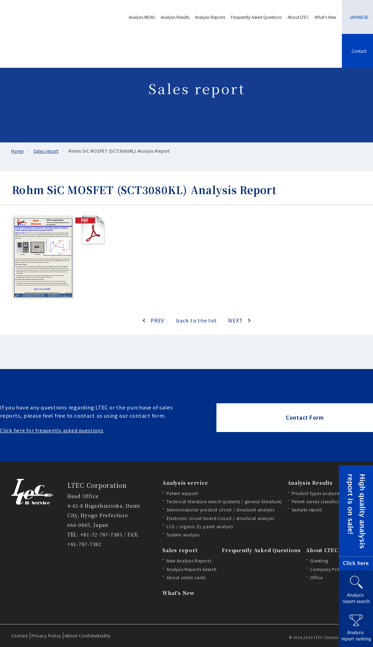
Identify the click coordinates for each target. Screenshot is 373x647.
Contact (19, 635)
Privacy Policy (46, 635)
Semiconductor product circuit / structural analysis (220, 509)
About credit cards (186, 577)
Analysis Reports (210, 17)
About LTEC (298, 17)
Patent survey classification (320, 501)
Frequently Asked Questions (256, 17)
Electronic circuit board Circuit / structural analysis (220, 518)
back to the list (196, 320)
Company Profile (328, 569)
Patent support (182, 493)
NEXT (235, 320)
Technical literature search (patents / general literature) (224, 501)
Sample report (307, 509)
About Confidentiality (87, 635)
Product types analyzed (317, 493)
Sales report (179, 550)
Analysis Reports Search (191, 569)
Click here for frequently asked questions (52, 430)
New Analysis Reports (188, 560)
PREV (157, 320)
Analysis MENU (142, 17)
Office (316, 577)
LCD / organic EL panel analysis (199, 526)
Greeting (319, 560)
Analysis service (185, 482)
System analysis (182, 534)
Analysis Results (175, 17)
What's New (325, 17)
